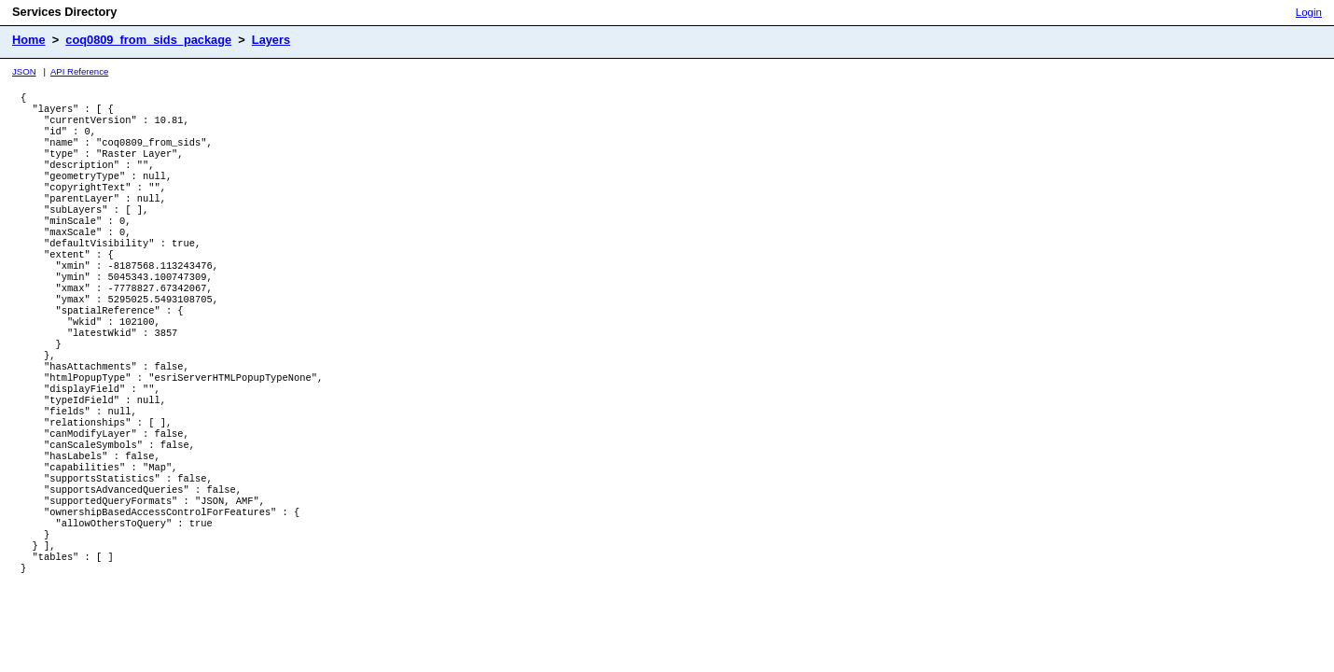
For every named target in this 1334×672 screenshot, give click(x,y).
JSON (24, 71)
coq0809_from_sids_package (148, 40)
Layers (271, 40)
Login (1309, 12)
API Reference (79, 71)
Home (29, 40)
